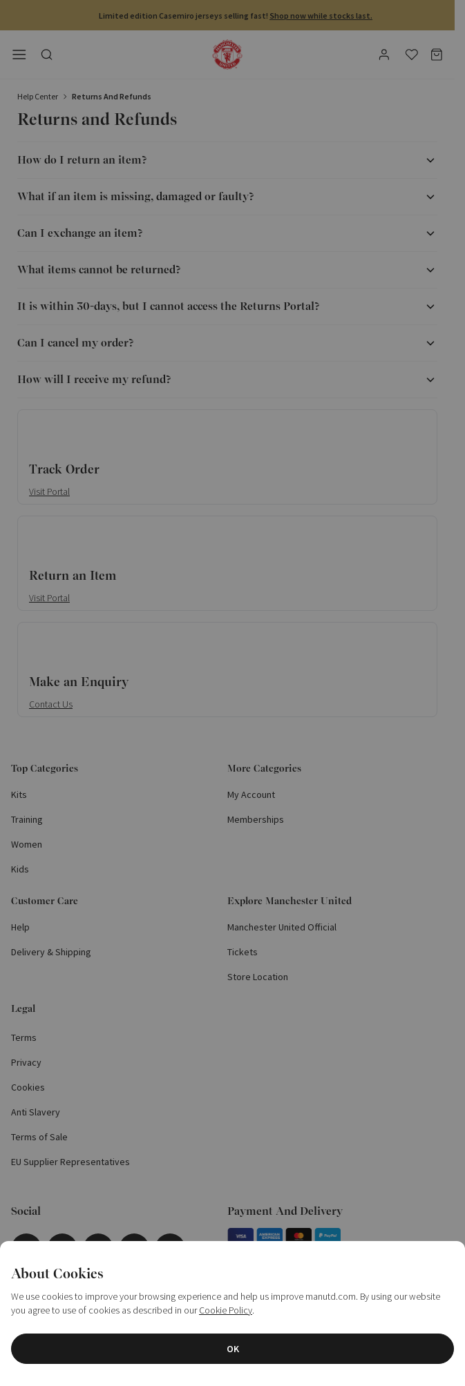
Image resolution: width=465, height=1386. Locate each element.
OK (233, 1349)
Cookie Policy (225, 1310)
